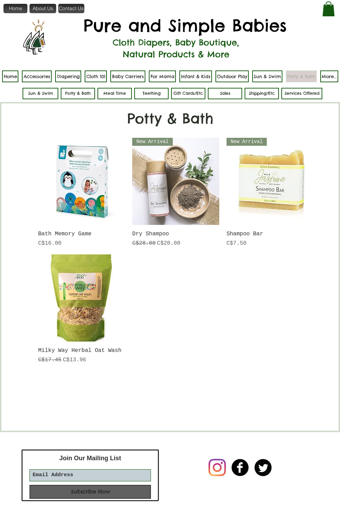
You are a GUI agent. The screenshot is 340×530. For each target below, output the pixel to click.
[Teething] (151, 93)
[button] (328, 8)
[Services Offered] (301, 93)
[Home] (15, 8)
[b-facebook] (240, 467)
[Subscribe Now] (90, 492)
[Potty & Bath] (78, 93)
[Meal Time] (114, 93)
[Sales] (225, 93)
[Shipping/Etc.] (262, 93)
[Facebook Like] (228, 505)
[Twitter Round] (263, 467)
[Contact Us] (71, 8)
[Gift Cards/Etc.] (188, 93)
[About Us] (42, 8)
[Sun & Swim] (40, 93)
